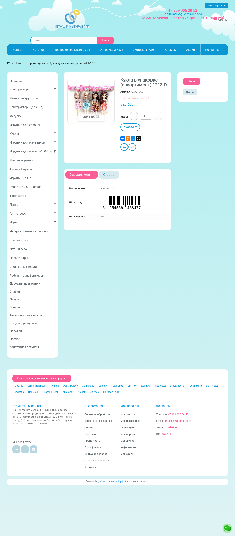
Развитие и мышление (33, 186)
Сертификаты (92, 447)
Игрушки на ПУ (33, 177)
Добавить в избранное (132, 147)
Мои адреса (127, 434)
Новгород (160, 385)
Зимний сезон (33, 239)
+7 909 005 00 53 (182, 10)
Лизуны (15, 299)
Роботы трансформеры (26, 275)
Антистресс (33, 212)
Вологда (19, 392)
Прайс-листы (92, 440)
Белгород (118, 385)
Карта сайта (92, 467)
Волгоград (212, 385)
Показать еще (111, 392)
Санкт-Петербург (36, 385)
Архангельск (70, 385)
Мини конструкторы (33, 97)
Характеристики (81, 174)
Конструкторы (33, 88)
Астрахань (88, 385)
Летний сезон (33, 248)
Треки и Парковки (33, 168)
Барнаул (103, 385)
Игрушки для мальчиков (33, 141)
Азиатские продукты (33, 346)
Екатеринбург (50, 392)
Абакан (55, 385)
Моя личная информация (128, 444)
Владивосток (177, 385)
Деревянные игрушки (25, 283)
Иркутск (94, 392)
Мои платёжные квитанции (130, 424)
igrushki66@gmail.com (177, 420)
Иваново (67, 392)
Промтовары (33, 257)
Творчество (33, 195)
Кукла (190, 92)
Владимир (196, 385)
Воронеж (33, 392)
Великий (145, 385)
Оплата (89, 427)
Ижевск (81, 392)
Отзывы (109, 174)
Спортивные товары (33, 266)
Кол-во (124, 116)
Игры (33, 221)
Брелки (15, 307)
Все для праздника (23, 323)
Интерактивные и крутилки (33, 230)
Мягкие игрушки (33, 159)
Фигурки (33, 115)
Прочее (15, 339)
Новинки (16, 81)
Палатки (16, 331)
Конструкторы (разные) (33, 106)
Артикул (125, 92)
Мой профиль (130, 406)
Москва (18, 385)
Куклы (33, 133)
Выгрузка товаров (95, 453)
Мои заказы (127, 414)
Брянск (132, 385)
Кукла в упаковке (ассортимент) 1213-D (72, 63)
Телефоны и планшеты (26, 315)
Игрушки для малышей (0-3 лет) (33, 150)
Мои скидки (127, 453)
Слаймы (15, 291)
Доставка (90, 434)
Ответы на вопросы (96, 460)
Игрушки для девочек (33, 124)
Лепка (33, 203)
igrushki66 (170, 427)
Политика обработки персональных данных (98, 417)
